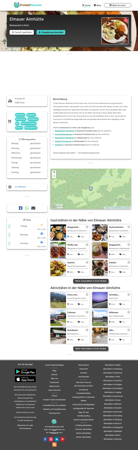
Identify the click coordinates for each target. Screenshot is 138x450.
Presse (54, 395)
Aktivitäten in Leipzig (112, 392)
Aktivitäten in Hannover (112, 411)
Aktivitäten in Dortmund (113, 396)
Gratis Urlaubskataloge (54, 365)
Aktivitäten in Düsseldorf (113, 388)
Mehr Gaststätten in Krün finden (90, 281)
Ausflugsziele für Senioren (83, 408)
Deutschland (83, 365)
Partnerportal (54, 413)
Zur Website (20, 187)
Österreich (83, 369)
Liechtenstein (83, 376)
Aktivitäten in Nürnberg (112, 415)
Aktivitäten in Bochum (113, 423)
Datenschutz (54, 386)
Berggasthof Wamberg (64, 131)
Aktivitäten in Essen (113, 400)
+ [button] (54, 172)
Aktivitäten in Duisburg (112, 419)
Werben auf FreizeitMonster (54, 409)
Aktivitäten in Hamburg (112, 369)
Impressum (54, 382)
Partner (54, 374)
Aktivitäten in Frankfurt (112, 380)
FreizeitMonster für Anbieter (54, 405)
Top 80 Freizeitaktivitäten (83, 419)
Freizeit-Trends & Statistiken (54, 399)
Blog (99, 5)
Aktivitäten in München (112, 372)
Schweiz (83, 372)
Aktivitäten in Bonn (112, 435)
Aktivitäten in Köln (112, 376)
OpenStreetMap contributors (121, 208)
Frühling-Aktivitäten (83, 425)
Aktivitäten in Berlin (113, 365)
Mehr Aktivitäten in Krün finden (90, 349)
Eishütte (58, 145)
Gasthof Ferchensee (63, 141)
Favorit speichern (22, 32)
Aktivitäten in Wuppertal (113, 427)
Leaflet (107, 208)
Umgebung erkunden (52, 32)
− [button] (54, 176)
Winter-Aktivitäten (83, 437)
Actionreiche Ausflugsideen (84, 404)
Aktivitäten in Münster (113, 439)
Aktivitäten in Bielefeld (113, 431)
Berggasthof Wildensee (65, 138)
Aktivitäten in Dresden (113, 408)
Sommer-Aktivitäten (83, 429)
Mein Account (119, 5)
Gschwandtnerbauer (63, 134)
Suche (88, 5)
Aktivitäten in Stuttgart (112, 384)
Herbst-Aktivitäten (83, 433)
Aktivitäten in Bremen (112, 404)
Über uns (54, 378)
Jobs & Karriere (54, 390)
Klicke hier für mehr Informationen (25, 427)
